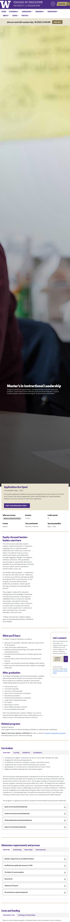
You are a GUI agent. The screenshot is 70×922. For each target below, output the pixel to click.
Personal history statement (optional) (35, 893)
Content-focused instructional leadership (35, 814)
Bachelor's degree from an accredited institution (35, 859)
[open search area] (53, 4)
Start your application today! (16, 506)
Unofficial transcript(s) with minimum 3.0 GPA (35, 866)
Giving (14, 15)
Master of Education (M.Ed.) (12, 518)
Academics (13, 11)
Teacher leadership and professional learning (35, 821)
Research (39, 11)
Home (3, 11)
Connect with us (58, 659)
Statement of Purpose (35, 886)
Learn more (57, 22)
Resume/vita (35, 879)
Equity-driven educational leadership (35, 807)
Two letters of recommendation (35, 873)
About (5, 15)
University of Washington (6, 4)
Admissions (26, 11)
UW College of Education (28, 4)
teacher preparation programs (55, 733)
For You (25, 15)
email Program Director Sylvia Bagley (60, 671)
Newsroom (52, 11)
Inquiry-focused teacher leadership (35, 828)
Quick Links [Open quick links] (63, 4)
